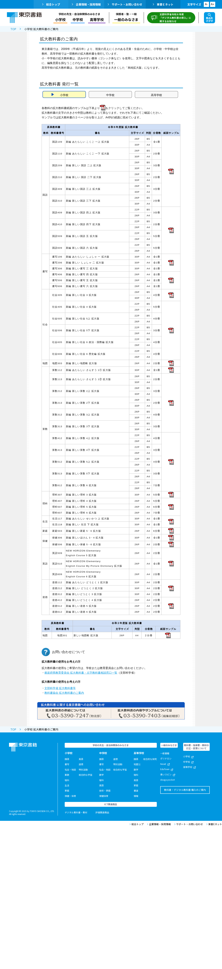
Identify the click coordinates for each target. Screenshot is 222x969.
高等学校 (97, 19)
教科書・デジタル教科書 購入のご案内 (185, 790)
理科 (67, 780)
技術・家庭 (104, 790)
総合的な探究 (150, 759)
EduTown (166, 769)
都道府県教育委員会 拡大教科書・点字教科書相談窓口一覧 (80, 672)
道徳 (81, 764)
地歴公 (137, 764)
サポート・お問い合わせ (125, 4)
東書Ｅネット (163, 4)
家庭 (67, 790)
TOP (13, 29)
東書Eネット (214, 824)
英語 (81, 759)
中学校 (77, 19)
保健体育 (103, 796)
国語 (67, 759)
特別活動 (83, 769)
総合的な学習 (85, 774)
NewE (165, 764)
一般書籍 (164, 753)
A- (206, 4)
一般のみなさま (126, 19)
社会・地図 (70, 769)
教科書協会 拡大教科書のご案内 (64, 692)
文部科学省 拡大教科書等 (60, 688)
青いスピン (167, 774)
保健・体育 (70, 796)
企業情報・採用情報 (86, 4)
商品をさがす (209, 18)
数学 (101, 774)
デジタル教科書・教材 (76, 812)
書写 (67, 764)
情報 (136, 796)
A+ (212, 4)
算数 (67, 774)
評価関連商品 (102, 812)
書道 (136, 790)
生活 (67, 785)
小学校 (60, 19)
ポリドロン (166, 758)
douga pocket (167, 779)
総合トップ (51, 4)
